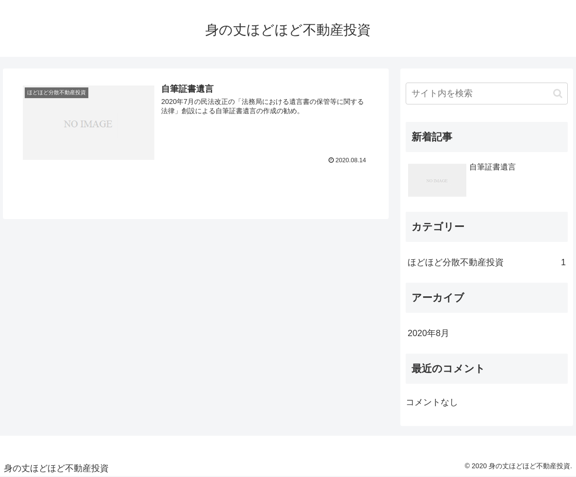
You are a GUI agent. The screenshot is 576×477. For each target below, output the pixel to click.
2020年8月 (428, 333)
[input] (487, 93)
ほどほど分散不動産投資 (487, 262)
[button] (557, 93)
